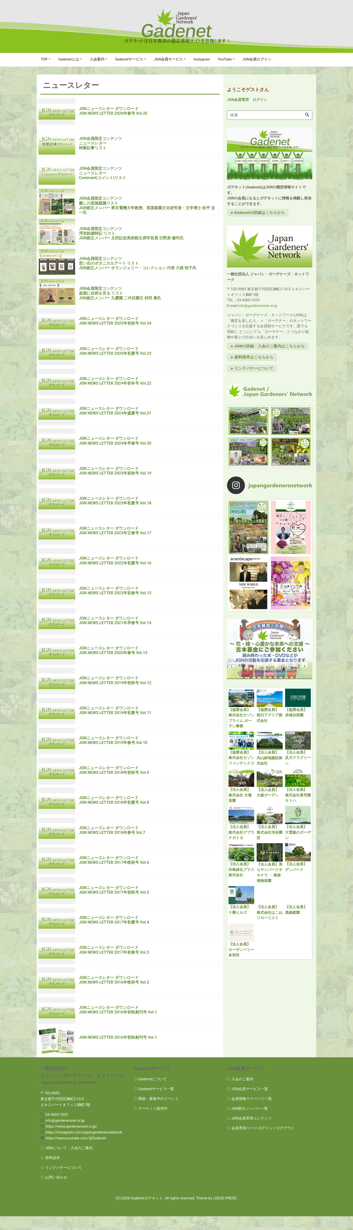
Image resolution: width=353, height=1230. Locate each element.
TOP (44, 59)
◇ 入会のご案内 (240, 1093)
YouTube (225, 59)
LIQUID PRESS (224, 1212)
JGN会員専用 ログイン (247, 99)
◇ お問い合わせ (53, 1191)
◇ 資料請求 (50, 1171)
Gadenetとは (68, 59)
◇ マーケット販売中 (151, 1122)
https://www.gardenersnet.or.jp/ (71, 1140)
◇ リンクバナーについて (61, 1181)
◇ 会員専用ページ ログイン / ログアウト (260, 1142)
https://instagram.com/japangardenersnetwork (83, 1146)
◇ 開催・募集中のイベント (156, 1112)
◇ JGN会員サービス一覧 (247, 1102)
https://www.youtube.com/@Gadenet (75, 1152)
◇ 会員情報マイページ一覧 (249, 1112)
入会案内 (97, 59)
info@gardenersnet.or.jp (257, 306)
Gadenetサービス (129, 59)
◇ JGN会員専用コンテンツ (249, 1132)
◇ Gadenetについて (150, 1093)
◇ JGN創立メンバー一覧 (247, 1122)
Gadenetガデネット (147, 1212)
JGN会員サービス (168, 59)
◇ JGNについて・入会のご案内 (66, 1162)
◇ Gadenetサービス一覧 (154, 1102)
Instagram (202, 59)
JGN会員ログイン (256, 59)
